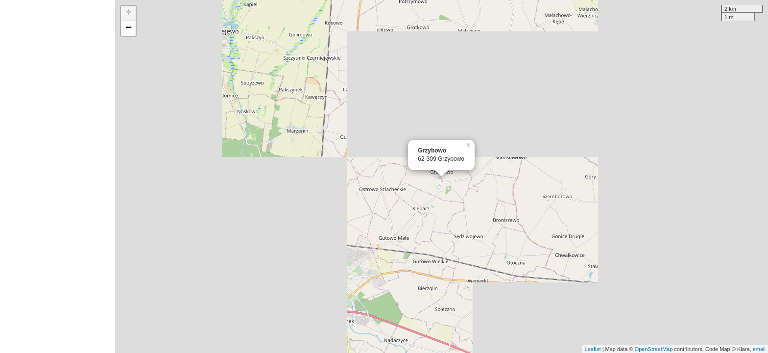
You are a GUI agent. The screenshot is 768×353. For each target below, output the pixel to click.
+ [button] (128, 13)
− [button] (128, 28)
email (759, 349)
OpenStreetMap (654, 349)
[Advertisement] (57, 176)
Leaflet (593, 349)
